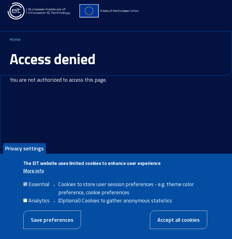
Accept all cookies (178, 223)
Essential (39, 187)
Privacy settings (24, 151)
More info (33, 173)
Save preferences (52, 223)
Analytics (39, 203)
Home (15, 39)
